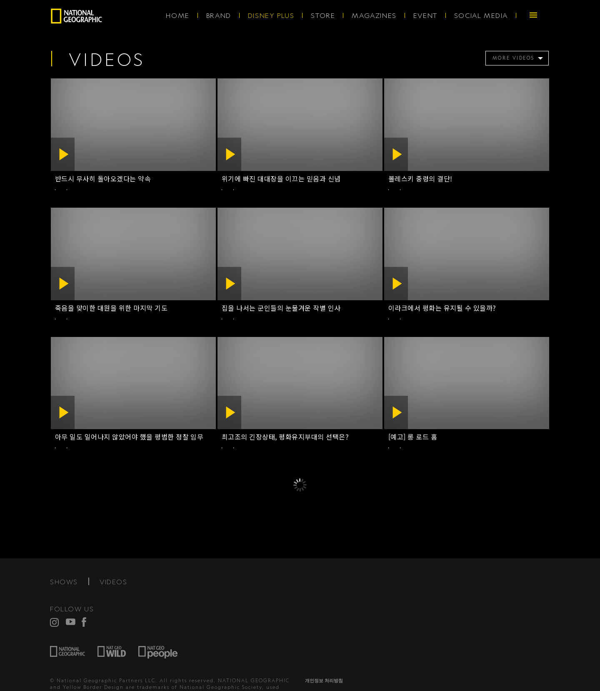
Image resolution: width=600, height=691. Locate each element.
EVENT (425, 15)
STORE (323, 15)
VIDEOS (114, 581)
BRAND (218, 15)
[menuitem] (515, 58)
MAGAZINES (374, 15)
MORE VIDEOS (513, 58)
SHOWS (64, 581)
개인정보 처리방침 (324, 680)
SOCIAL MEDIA (481, 15)
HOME (177, 15)
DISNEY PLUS (271, 15)
